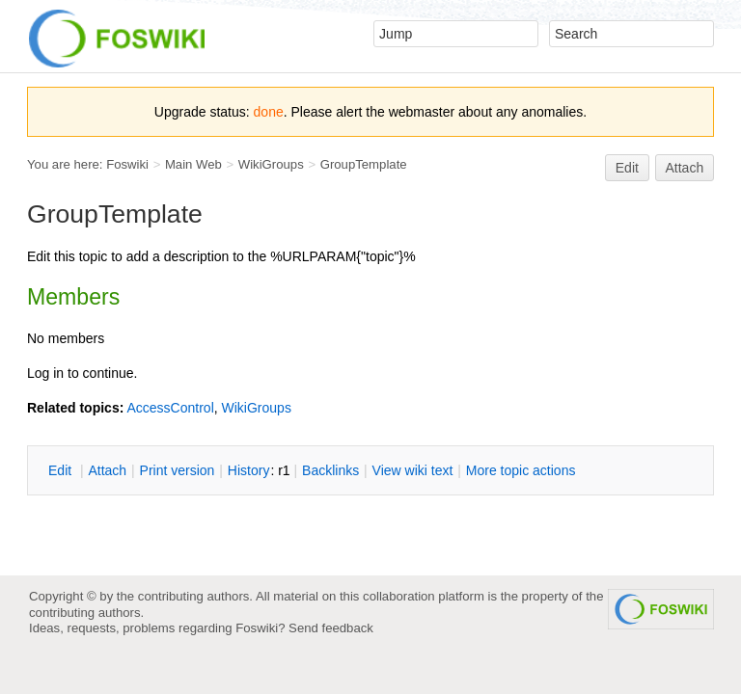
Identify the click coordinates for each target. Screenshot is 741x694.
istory (249, 470)
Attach (685, 167)
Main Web (193, 164)
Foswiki (127, 164)
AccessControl (169, 407)
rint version (177, 470)
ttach (107, 470)
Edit (627, 167)
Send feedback (330, 628)
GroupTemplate (363, 164)
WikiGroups (271, 164)
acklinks (330, 470)
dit (61, 470)
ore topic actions (521, 470)
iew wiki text (412, 470)
